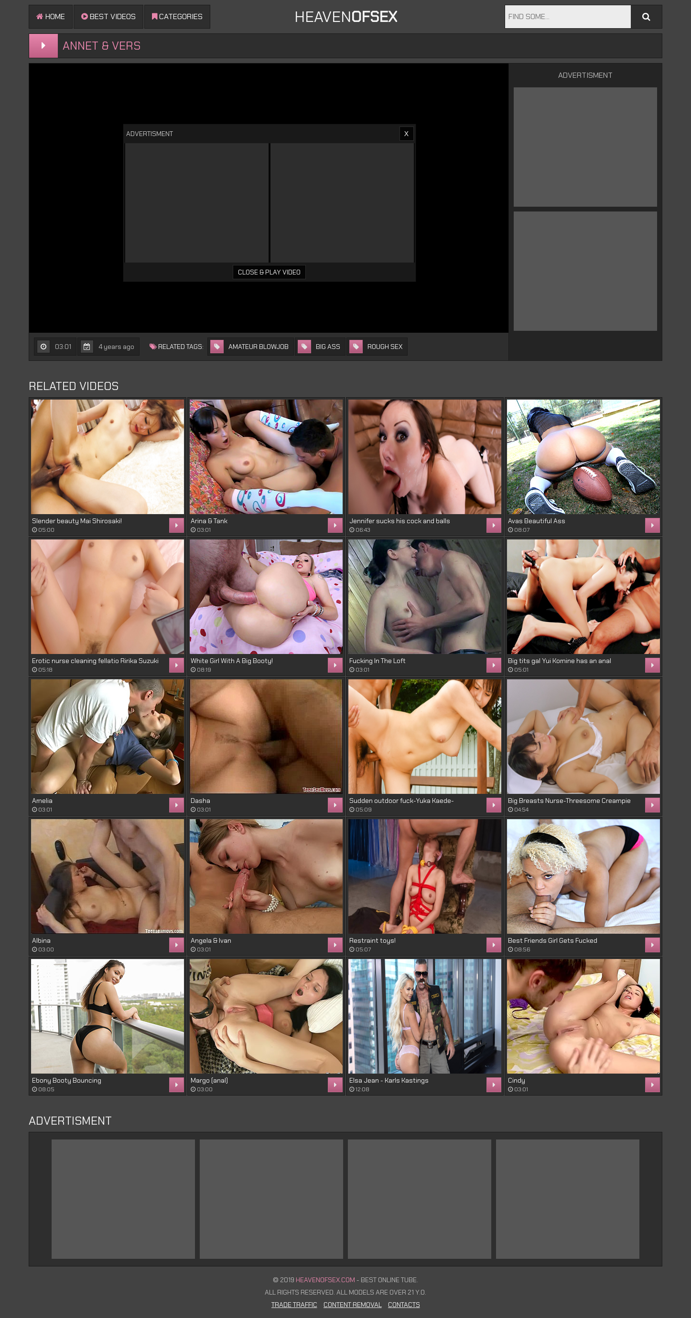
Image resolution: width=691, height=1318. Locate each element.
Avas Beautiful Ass (536, 521)
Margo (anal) (209, 1080)
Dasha (200, 800)
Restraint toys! (372, 940)
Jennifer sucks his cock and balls (399, 521)
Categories (177, 16)
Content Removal (353, 1304)
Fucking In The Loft (377, 660)
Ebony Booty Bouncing (66, 1080)
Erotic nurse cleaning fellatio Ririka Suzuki (95, 660)
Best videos (108, 16)
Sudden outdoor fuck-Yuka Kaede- (401, 800)
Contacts (404, 1304)
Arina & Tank (209, 521)
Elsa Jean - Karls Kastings (389, 1080)
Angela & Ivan (211, 940)
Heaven (345, 17)
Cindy (516, 1080)
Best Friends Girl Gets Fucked (552, 940)
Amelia (42, 800)
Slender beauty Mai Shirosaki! (77, 521)
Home (50, 16)
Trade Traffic (294, 1304)
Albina (41, 940)
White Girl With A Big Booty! (232, 660)
